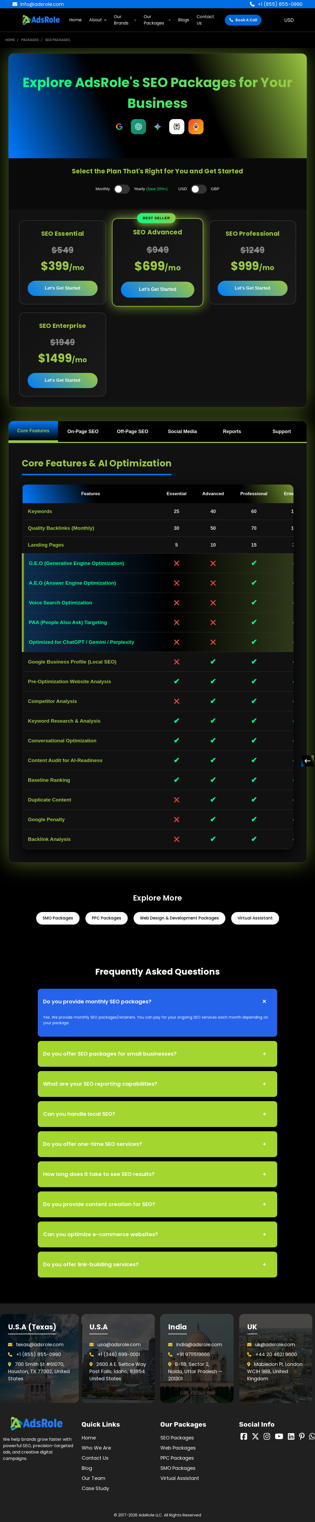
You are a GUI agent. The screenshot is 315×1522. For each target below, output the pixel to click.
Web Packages (178, 1447)
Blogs (183, 20)
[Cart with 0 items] (304, 20)
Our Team (93, 1478)
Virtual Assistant (255, 918)
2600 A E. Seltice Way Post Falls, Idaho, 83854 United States (117, 1371)
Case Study (95, 1488)
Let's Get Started (62, 288)
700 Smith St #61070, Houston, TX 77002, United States (39, 1371)
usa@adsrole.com (119, 1344)
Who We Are (96, 1447)
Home (75, 20)
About (97, 20)
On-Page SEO (82, 431)
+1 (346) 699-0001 (118, 1354)
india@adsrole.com (199, 1344)
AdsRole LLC (150, 1515)
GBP (215, 188)
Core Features (33, 430)
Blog (87, 1468)
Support (282, 431)
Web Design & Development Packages (179, 918)
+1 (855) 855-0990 (276, 4)
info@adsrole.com (38, 4)
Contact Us (205, 20)
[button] (39, 1423)
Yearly (151, 188)
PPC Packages (106, 918)
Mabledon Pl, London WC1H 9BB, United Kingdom (274, 1371)
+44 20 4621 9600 (276, 1354)
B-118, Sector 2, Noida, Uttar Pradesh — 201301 (195, 1371)
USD (290, 20)
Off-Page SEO (132, 431)
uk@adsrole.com (275, 1344)
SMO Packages (58, 918)
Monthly (103, 188)
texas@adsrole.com (40, 1344)
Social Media (182, 431)
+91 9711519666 (193, 1354)
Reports (232, 431)
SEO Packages (177, 1437)
